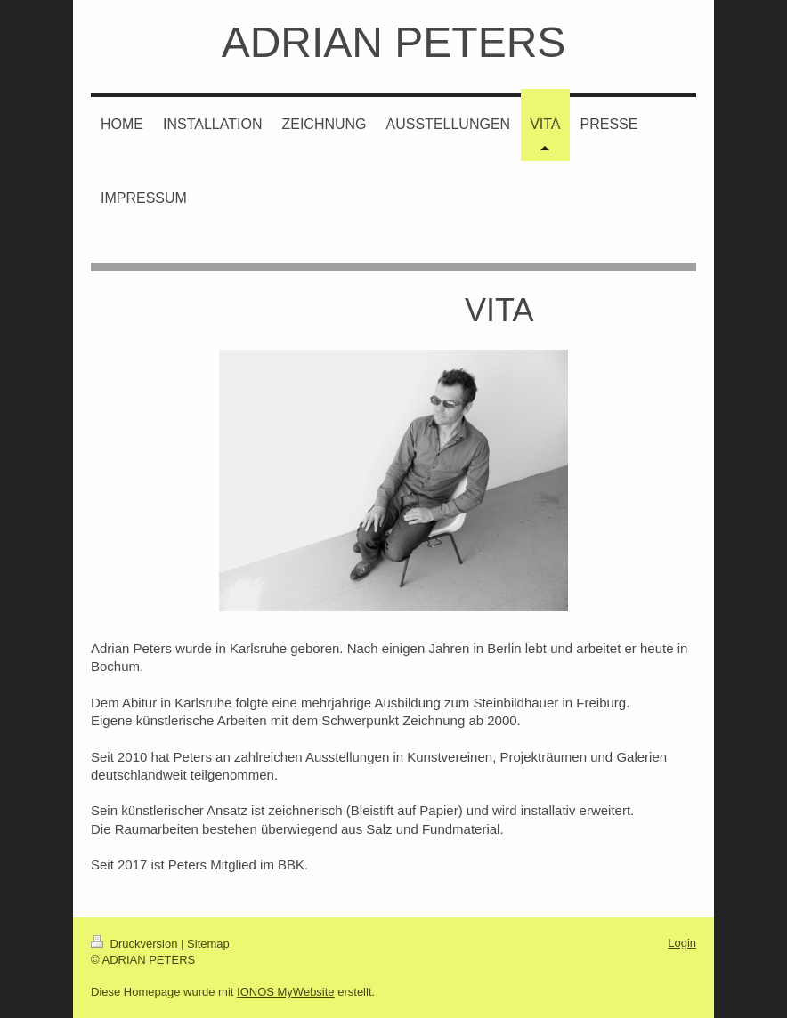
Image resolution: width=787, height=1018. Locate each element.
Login (682, 942)
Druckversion (136, 943)
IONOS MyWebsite (286, 991)
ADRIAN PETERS (394, 42)
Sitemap (208, 943)
